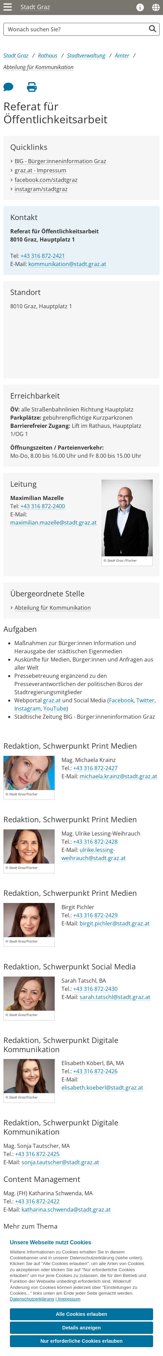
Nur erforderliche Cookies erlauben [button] (81, 1341)
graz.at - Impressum (40, 170)
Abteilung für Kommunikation (38, 67)
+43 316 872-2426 (95, 1071)
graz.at (52, 700)
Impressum (69, 1299)
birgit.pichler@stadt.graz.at (115, 923)
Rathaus (47, 55)
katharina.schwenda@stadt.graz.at (66, 1209)
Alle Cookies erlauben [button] (81, 1314)
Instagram (27, 708)
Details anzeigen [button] (81, 1327)
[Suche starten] (152, 28)
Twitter (145, 700)
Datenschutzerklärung (32, 1299)
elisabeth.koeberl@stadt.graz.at (102, 1087)
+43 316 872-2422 (37, 1201)
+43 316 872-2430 (95, 989)
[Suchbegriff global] (76, 29)
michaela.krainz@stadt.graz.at (118, 776)
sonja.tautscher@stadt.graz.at (60, 1162)
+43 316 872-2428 (95, 841)
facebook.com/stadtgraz (46, 180)
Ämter (122, 55)
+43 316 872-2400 (43, 506)
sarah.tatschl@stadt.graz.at (115, 997)
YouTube (54, 708)
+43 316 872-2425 (37, 1154)
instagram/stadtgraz (41, 189)
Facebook (121, 700)
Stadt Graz (35, 7)
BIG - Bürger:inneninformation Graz (60, 161)
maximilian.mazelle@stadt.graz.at (53, 522)
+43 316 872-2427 (95, 768)
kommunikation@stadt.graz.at (67, 264)
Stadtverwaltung (86, 55)
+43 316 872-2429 (95, 915)
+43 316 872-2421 (43, 256)
